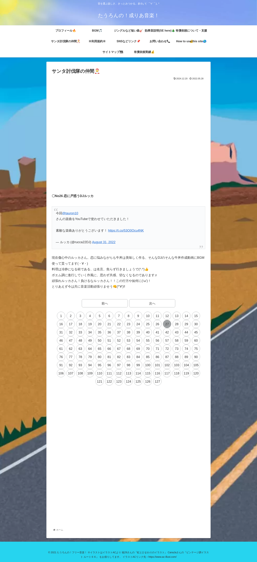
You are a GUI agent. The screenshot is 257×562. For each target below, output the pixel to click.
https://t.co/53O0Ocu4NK (126, 230)
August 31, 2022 (103, 242)
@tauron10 (70, 213)
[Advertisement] (128, 91)
